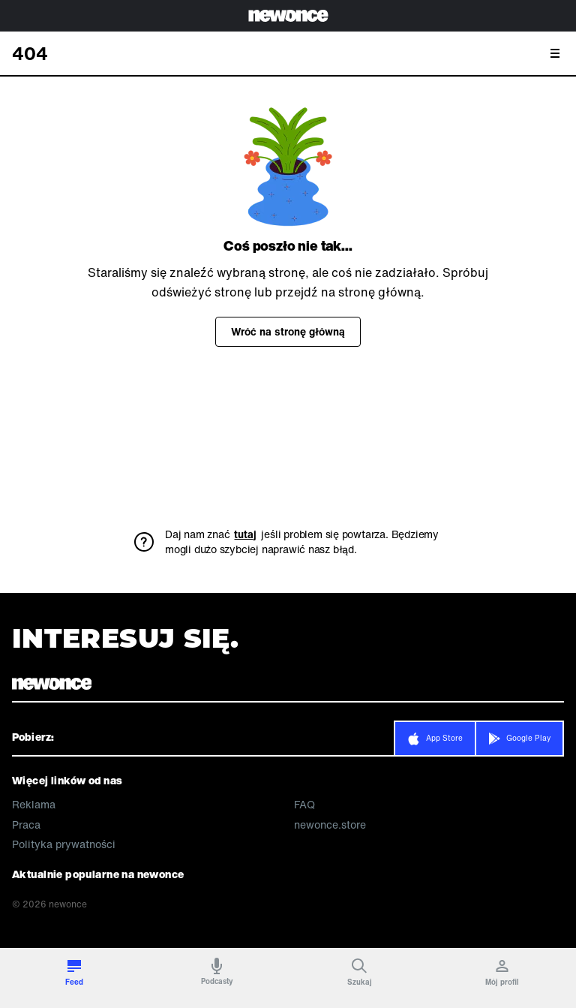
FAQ (304, 805)
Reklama (34, 805)
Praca (26, 825)
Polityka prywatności (64, 844)
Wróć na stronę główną (288, 331)
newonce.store (330, 825)
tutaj (245, 534)
